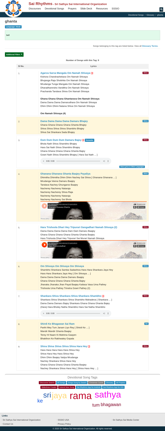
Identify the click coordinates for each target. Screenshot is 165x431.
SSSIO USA (63, 420)
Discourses (35, 8)
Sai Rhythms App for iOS (113, 387)
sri (47, 395)
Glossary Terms (150, 46)
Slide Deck (86, 8)
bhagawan (111, 404)
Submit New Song (66, 387)
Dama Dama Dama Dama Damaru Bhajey (64, 121)
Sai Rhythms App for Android (88, 387)
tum (96, 405)
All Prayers (120, 382)
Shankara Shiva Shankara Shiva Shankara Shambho (72, 296)
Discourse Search (47, 382)
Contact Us (8, 424)
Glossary (150, 15)
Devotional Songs (54, 8)
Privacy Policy (64, 424)
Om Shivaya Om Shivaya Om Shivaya (62, 266)
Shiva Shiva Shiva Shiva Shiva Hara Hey (65, 346)
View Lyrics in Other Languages (132, 167)
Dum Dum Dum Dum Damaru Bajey (67, 140)
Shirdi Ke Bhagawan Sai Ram (57, 323)
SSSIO (115, 8)
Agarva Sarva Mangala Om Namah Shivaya (66, 73)
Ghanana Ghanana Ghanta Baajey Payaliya (65, 173)
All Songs (61, 382)
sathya (108, 394)
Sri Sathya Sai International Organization (22, 420)
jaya (59, 395)
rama (81, 395)
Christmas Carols (96, 382)
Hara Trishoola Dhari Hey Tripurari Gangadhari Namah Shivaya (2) (78, 227)
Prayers (72, 8)
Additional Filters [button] (13, 54)
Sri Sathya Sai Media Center (126, 420)
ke (40, 401)
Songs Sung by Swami (77, 382)
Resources (102, 8)
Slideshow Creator (49, 387)
